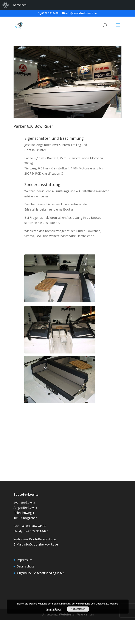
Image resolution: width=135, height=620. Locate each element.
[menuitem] (5, 5)
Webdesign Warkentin (76, 614)
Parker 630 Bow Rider (33, 126)
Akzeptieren (78, 609)
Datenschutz (25, 566)
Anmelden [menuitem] (19, 5)
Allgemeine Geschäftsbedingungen (41, 573)
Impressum (24, 560)
